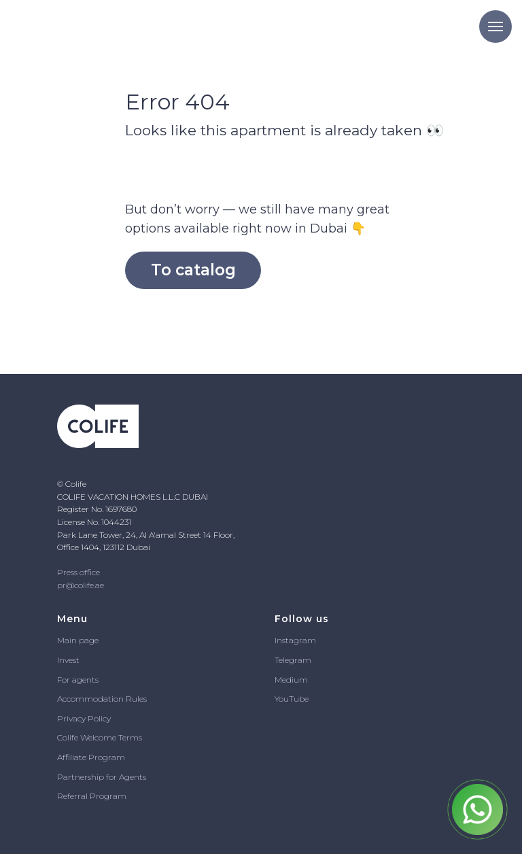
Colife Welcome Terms (99, 737)
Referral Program (91, 796)
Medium (291, 679)
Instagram (295, 640)
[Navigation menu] (495, 26)
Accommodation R (94, 699)
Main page (78, 640)
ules (139, 699)
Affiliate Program (91, 757)
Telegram (293, 660)
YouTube (292, 699)
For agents (78, 679)
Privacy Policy (84, 718)
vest (72, 660)
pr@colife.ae (80, 585)
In (61, 660)
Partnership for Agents (101, 777)
